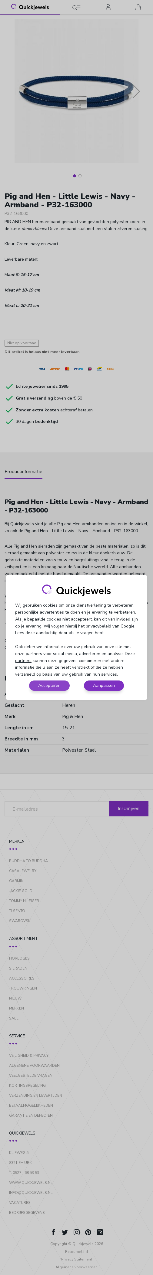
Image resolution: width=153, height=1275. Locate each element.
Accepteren (49, 685)
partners (23, 661)
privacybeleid (98, 626)
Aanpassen (104, 685)
